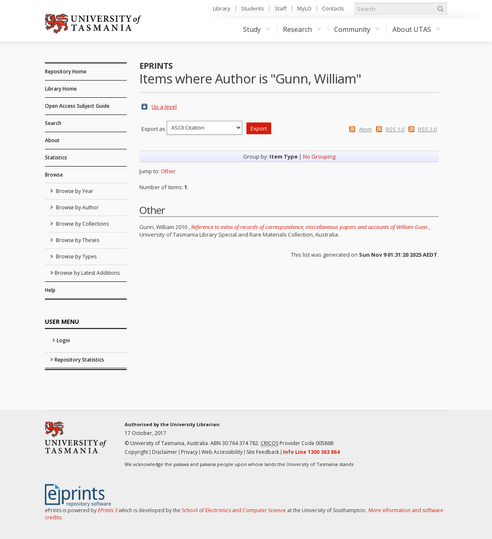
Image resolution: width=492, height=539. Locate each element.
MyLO (304, 8)
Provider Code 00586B (297, 443)
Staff (281, 8)
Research (302, 29)
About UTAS (417, 29)
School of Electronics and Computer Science (234, 510)
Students (252, 8)
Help (50, 290)
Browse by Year (74, 191)
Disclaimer (164, 452)
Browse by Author (77, 207)
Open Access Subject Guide (77, 105)
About (52, 140)
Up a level (164, 106)
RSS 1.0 (395, 129)
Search (53, 123)
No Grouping (319, 156)
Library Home (61, 88)
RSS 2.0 (427, 129)
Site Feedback (262, 452)
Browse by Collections (82, 223)
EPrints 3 (108, 510)
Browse (54, 174)
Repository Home (65, 71)
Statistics (56, 157)
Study (256, 29)
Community (357, 29)
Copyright (136, 452)
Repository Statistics (79, 359)
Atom (365, 129)
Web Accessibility (222, 452)
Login (63, 340)
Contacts (333, 8)
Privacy (189, 452)
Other (168, 171)
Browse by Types (76, 256)
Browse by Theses (77, 240)
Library (221, 8)
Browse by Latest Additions (87, 272)
